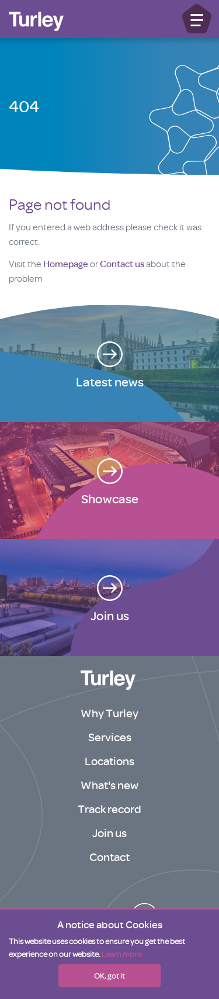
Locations (109, 761)
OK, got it (109, 975)
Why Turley (109, 713)
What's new (109, 785)
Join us (109, 833)
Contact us (122, 264)
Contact (109, 857)
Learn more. (122, 954)
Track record (109, 809)
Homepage (65, 264)
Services (109, 737)
